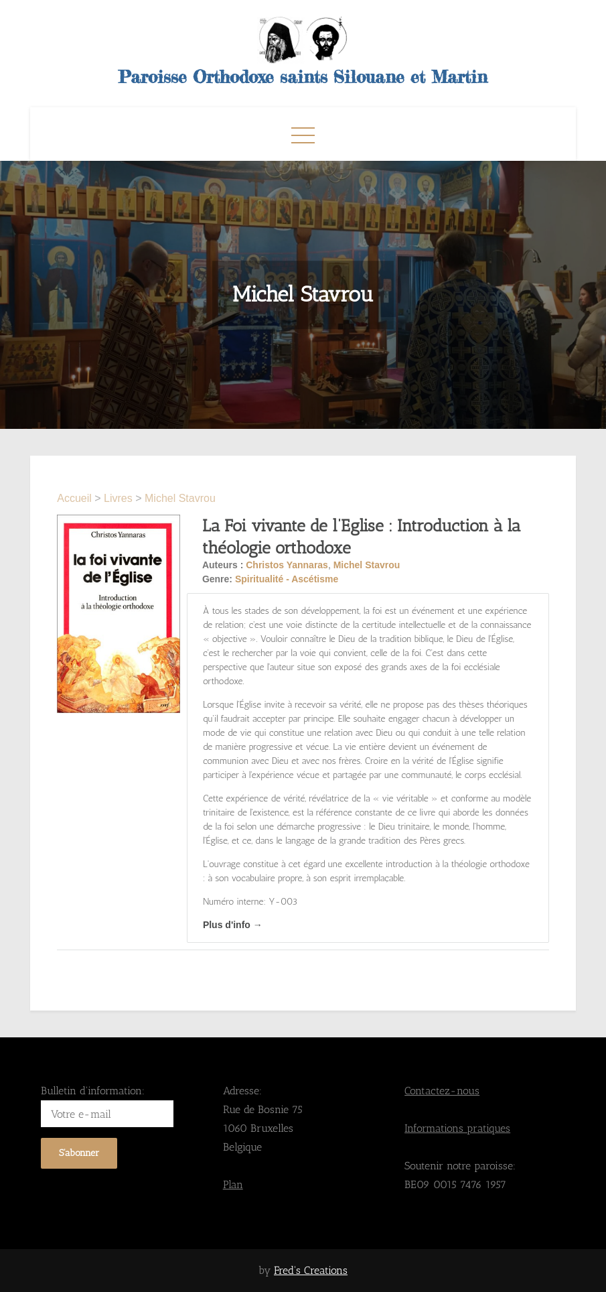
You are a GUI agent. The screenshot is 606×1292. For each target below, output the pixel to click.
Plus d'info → (232, 924)
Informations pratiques (457, 1128)
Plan (233, 1184)
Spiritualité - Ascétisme (286, 579)
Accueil (75, 498)
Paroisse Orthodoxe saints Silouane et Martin (303, 76)
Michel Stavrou (180, 498)
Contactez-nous (441, 1090)
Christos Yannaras (287, 565)
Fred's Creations (311, 1270)
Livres (118, 498)
